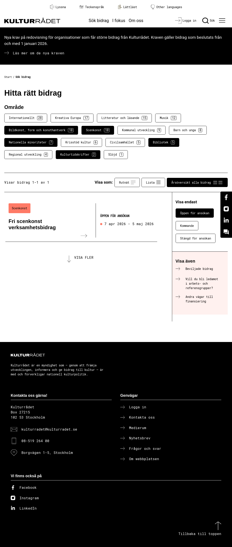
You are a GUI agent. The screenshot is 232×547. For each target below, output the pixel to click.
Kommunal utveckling (141, 130)
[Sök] (208, 20)
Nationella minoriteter (31, 142)
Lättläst (127, 7)
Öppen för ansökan (194, 213)
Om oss (136, 20)
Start (8, 77)
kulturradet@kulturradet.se (49, 429)
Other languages (166, 6)
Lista (153, 182)
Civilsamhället (125, 142)
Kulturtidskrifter (78, 154)
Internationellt (26, 118)
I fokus (118, 20)
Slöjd (115, 154)
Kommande (187, 226)
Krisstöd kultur (81, 142)
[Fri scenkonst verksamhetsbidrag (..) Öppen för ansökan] (81, 220)
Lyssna (58, 6)
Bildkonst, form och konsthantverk (41, 130)
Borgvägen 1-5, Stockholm (47, 452)
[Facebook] (226, 197)
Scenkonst (98, 130)
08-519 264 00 (35, 440)
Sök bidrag (99, 20)
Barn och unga (187, 130)
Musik (168, 118)
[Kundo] (226, 232)
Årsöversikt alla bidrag (197, 182)
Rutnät (127, 182)
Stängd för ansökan (195, 238)
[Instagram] (226, 209)
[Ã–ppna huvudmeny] (223, 20)
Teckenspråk (92, 7)
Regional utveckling (28, 154)
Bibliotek (164, 142)
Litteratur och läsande (124, 118)
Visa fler (83, 257)
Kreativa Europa (72, 118)
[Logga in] (185, 20)
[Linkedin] (226, 220)
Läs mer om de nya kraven (38, 53)
